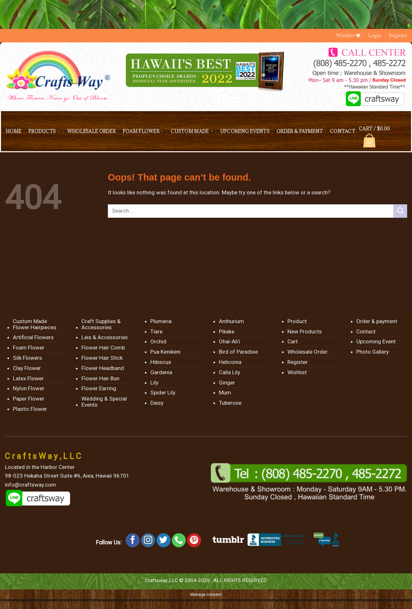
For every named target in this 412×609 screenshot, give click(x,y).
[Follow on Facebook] (133, 540)
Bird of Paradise (238, 352)
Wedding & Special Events (104, 401)
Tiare (156, 331)
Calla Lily (229, 372)
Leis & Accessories (104, 337)
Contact (342, 131)
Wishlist (297, 372)
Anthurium (231, 321)
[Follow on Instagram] (148, 540)
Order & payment (299, 131)
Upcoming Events (244, 131)
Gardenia (161, 372)
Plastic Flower (30, 409)
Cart (292, 341)
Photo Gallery (372, 352)
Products (44, 131)
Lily (154, 382)
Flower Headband (102, 368)
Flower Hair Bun (100, 378)
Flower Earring (98, 388)
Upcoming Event (376, 341)
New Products (304, 331)
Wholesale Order (91, 131)
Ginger (227, 382)
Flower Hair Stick (102, 358)
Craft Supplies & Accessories (101, 324)
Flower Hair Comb (103, 347)
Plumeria (161, 321)
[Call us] (179, 540)
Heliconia (230, 362)
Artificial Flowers (33, 337)
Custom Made (192, 131)
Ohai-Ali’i (229, 341)
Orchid (158, 341)
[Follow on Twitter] (163, 540)
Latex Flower (28, 378)
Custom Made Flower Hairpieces (34, 324)
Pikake (226, 331)
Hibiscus (160, 362)
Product (297, 321)
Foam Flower (143, 131)
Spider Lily (162, 392)
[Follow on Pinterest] (194, 540)
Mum (225, 392)
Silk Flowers (27, 358)
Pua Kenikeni (165, 352)
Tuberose (230, 403)
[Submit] (400, 211)
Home (13, 131)
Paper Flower (28, 398)
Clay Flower (27, 368)
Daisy (157, 403)
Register (398, 35)
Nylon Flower (28, 388)
